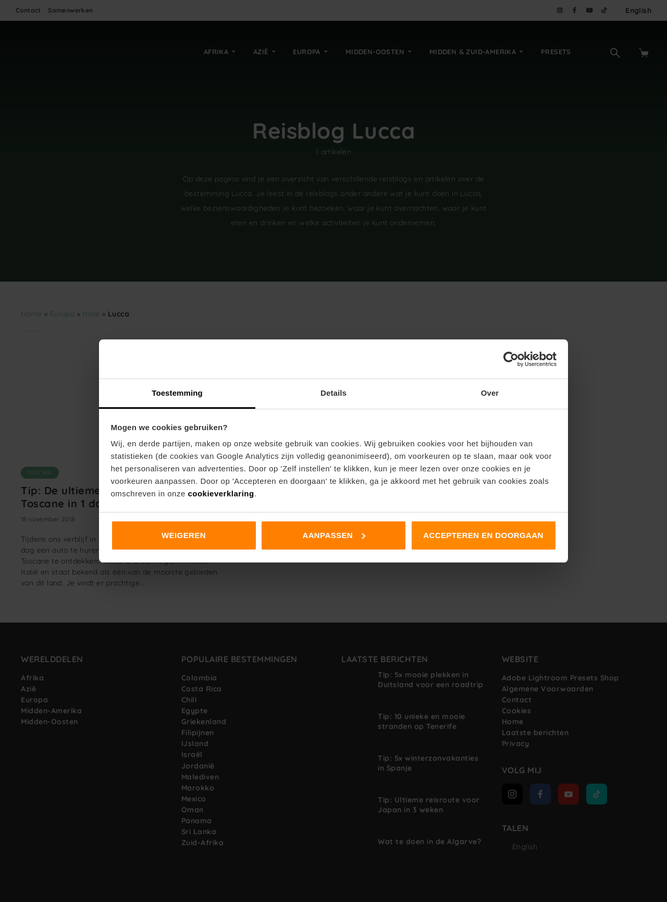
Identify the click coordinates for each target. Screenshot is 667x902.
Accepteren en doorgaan (483, 535)
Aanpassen (333, 535)
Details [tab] (333, 392)
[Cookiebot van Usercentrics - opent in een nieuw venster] (511, 359)
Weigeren (184, 535)
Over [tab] (490, 392)
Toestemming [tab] (177, 392)
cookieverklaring (221, 493)
